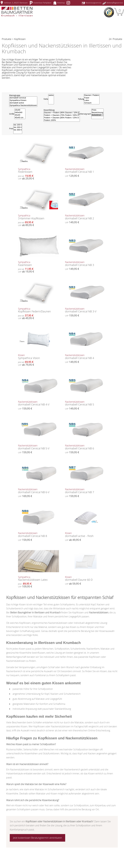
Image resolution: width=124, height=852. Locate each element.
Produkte (6, 39)
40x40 (19, 115)
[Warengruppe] (23, 101)
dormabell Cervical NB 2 (85, 217)
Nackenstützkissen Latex (38, 579)
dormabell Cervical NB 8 (38, 535)
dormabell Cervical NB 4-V (38, 403)
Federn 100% (62, 120)
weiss (51, 95)
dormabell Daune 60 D (85, 579)
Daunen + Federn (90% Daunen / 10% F (62, 112)
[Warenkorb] (119, 12)
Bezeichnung (97, 112)
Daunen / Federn (91, 95)
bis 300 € (17, 130)
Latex (91, 100)
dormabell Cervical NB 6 (85, 447)
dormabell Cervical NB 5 (85, 403)
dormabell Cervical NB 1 (85, 171)
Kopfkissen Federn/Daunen (38, 310)
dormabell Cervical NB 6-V (38, 491)
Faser (91, 98)
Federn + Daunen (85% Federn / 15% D (62, 117)
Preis (97, 110)
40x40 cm (19, 117)
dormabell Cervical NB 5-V (38, 447)
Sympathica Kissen (23, 100)
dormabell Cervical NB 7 (85, 491)
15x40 (19, 110)
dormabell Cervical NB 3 (85, 264)
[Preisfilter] (17, 128)
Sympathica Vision (38, 357)
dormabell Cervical (23, 98)
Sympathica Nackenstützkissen (23, 105)
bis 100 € (17, 125)
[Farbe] (51, 99)
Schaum (91, 103)
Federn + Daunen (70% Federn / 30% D (62, 115)
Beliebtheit (97, 115)
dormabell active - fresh (85, 535)
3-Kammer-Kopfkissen (38, 217)
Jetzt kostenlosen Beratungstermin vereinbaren (37, 837)
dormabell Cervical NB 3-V (85, 310)
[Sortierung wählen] (97, 114)
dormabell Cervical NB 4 (85, 357)
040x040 (19, 112)
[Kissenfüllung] (62, 116)
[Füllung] (91, 99)
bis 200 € (17, 127)
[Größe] (19, 114)
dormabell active (23, 103)
